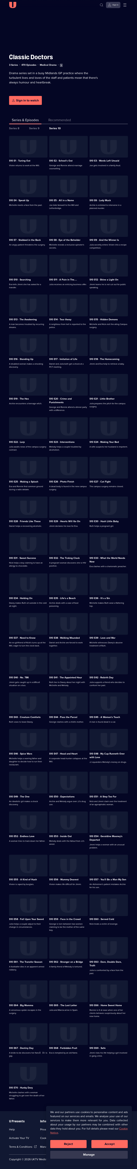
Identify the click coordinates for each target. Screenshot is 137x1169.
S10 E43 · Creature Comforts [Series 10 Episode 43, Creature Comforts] (25, 717)
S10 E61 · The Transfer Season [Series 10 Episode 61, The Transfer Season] (25, 962)
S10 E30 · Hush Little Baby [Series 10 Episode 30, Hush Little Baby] (104, 521)
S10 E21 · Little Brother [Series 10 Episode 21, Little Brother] (102, 399)
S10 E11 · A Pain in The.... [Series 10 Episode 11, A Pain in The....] (63, 279)
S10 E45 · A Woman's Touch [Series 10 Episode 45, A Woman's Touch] (105, 717)
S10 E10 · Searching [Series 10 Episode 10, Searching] (20, 279)
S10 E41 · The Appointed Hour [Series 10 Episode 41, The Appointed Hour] (65, 677)
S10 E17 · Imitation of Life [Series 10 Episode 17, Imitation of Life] (63, 359)
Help (12, 1129)
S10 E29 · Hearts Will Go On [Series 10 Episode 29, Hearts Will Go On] (64, 521)
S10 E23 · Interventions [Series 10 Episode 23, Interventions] (62, 442)
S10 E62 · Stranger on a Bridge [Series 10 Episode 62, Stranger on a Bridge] (66, 962)
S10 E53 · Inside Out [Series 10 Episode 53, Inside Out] (60, 836)
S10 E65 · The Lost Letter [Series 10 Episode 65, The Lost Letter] (63, 1005)
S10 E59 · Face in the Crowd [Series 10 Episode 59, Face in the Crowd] (65, 919)
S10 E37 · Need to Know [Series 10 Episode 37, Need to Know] (22, 638)
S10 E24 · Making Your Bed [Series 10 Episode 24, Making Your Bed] (104, 442)
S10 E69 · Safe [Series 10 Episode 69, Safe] (98, 1048)
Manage (89, 1155)
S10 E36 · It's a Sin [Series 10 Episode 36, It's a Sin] (100, 598)
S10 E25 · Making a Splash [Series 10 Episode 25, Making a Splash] (23, 481)
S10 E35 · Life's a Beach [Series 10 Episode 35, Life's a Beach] (62, 598)
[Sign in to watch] (25, 100)
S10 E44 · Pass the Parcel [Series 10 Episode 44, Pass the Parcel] (63, 717)
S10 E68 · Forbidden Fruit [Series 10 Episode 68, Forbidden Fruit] (63, 1048)
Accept (110, 1144)
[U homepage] (12, 5)
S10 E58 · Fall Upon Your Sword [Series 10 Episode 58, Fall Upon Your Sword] (26, 919)
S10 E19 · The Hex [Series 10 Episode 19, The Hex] (19, 399)
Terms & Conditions (20, 1147)
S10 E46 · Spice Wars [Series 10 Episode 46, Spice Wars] (20, 754)
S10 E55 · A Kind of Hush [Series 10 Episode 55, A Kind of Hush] (23, 879)
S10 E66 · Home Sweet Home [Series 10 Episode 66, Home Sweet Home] (106, 1005)
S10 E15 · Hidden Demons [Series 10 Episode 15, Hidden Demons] (104, 319)
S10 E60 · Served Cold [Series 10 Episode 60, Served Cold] (102, 919)
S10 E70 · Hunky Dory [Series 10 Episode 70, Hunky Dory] (21, 1088)
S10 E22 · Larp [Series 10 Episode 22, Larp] (17, 442)
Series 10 (55, 128)
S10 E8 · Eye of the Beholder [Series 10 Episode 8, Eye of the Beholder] (64, 240)
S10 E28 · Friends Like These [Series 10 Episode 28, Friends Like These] (25, 521)
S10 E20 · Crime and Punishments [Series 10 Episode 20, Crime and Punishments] (60, 400)
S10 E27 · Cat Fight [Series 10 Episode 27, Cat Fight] (100, 481)
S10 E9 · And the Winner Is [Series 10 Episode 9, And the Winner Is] (104, 240)
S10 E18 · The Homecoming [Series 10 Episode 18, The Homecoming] (104, 359)
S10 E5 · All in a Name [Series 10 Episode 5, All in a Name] (61, 200)
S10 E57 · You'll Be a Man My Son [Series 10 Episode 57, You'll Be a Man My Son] (108, 879)
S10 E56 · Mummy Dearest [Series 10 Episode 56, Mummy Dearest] (64, 879)
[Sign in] (113, 5)
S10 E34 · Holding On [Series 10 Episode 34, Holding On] (20, 598)
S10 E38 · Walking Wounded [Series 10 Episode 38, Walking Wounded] (64, 638)
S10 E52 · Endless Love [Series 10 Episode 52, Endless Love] (21, 836)
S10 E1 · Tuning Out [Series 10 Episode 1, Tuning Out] (19, 161)
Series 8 (14, 128)
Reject (68, 1144)
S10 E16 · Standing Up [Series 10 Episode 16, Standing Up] (21, 359)
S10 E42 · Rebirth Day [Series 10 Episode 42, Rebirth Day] (101, 677)
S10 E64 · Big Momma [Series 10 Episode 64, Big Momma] (21, 1005)
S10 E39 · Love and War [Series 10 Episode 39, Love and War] (102, 638)
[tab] (60, 121)
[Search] (101, 5)
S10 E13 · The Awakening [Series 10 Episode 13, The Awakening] (23, 319)
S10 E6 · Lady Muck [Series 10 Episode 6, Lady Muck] (100, 200)
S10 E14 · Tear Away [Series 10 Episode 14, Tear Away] (60, 319)
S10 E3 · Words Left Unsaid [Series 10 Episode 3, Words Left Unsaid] (104, 161)
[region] (89, 1136)
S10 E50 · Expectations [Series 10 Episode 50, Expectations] (62, 796)
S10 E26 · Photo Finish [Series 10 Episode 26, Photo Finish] (61, 481)
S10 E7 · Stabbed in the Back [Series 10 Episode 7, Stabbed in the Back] (25, 240)
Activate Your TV (19, 1138)
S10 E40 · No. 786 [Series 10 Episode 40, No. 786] (19, 677)
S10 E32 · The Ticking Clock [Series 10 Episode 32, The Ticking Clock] (64, 558)
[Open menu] (125, 5)
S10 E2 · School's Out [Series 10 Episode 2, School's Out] (61, 161)
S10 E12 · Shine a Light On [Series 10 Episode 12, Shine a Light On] (104, 279)
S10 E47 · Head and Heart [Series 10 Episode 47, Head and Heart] (63, 754)
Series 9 (34, 128)
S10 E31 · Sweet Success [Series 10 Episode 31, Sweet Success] (22, 558)
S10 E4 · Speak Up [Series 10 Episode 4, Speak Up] (19, 200)
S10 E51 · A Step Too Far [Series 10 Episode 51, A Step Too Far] (103, 796)
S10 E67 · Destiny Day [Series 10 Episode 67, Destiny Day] (21, 1048)
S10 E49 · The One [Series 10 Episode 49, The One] (19, 796)
